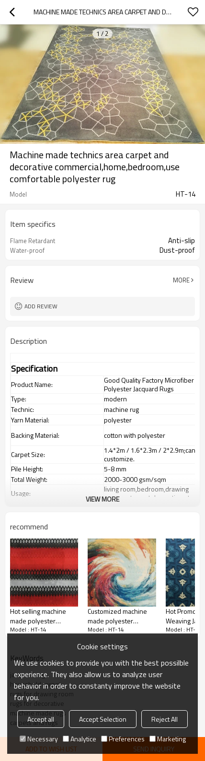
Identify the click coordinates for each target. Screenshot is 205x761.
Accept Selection (102, 719)
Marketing (167, 739)
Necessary (39, 739)
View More (102, 499)
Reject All (164, 719)
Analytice (79, 739)
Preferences (123, 739)
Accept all (40, 719)
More (181, 280)
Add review (40, 306)
